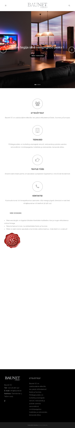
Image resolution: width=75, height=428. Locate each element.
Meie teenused (37, 57)
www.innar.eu (43, 425)
